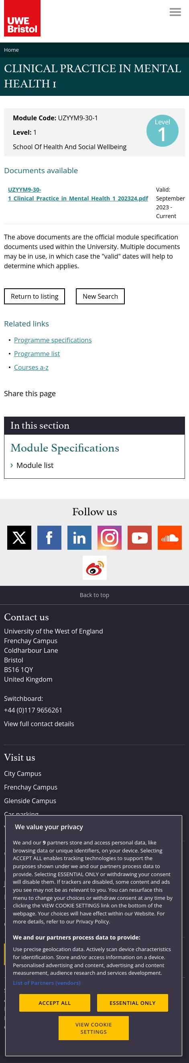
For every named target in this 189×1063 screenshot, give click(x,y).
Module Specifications (64, 448)
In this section (39, 426)
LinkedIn (79, 538)
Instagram (110, 538)
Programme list (37, 353)
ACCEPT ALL (55, 1002)
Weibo (95, 568)
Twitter (19, 538)
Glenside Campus (30, 800)
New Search (100, 296)
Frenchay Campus (30, 787)
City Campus (22, 773)
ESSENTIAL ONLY (133, 1002)
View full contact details (39, 723)
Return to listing (34, 296)
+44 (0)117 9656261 (33, 710)
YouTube (140, 538)
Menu (175, 12)
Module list (34, 465)
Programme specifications (53, 340)
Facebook (49, 538)
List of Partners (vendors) (47, 982)
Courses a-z (31, 367)
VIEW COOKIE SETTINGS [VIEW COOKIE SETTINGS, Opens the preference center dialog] (93, 1028)
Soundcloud (170, 538)
